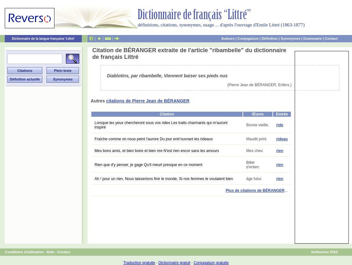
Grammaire (312, 38)
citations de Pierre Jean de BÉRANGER (147, 100)
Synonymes (290, 38)
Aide (50, 252)
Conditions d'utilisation (24, 252)
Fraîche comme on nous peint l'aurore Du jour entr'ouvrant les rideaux (154, 139)
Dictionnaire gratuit (174, 263)
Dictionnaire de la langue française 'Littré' (43, 38)
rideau (282, 139)
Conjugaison (248, 38)
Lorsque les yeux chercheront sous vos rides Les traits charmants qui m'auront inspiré (161, 125)
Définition (270, 38)
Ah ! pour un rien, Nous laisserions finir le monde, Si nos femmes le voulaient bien (164, 179)
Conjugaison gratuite (211, 263)
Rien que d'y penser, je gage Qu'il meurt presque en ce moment (148, 165)
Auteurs (228, 38)
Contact (331, 38)
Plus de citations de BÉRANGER (255, 190)
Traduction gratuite (139, 263)
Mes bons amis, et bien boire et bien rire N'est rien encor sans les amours (157, 151)
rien (279, 151)
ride (279, 125)
